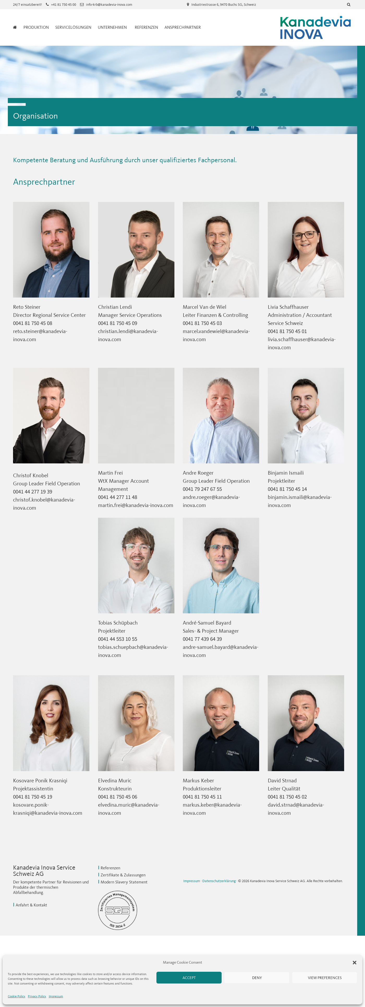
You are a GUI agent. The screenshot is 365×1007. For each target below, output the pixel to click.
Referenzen (146, 27)
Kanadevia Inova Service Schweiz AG (315, 27)
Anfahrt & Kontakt (31, 905)
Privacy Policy (37, 996)
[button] (354, 962)
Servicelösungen (73, 27)
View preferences (325, 977)
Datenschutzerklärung (219, 881)
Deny (257, 977)
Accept (189, 977)
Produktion (36, 27)
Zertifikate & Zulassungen (123, 874)
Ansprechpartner (183, 27)
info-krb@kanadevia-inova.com (109, 4)
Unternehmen (112, 27)
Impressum (56, 996)
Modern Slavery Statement (124, 882)
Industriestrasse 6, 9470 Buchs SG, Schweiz (223, 4)
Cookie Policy (16, 996)
